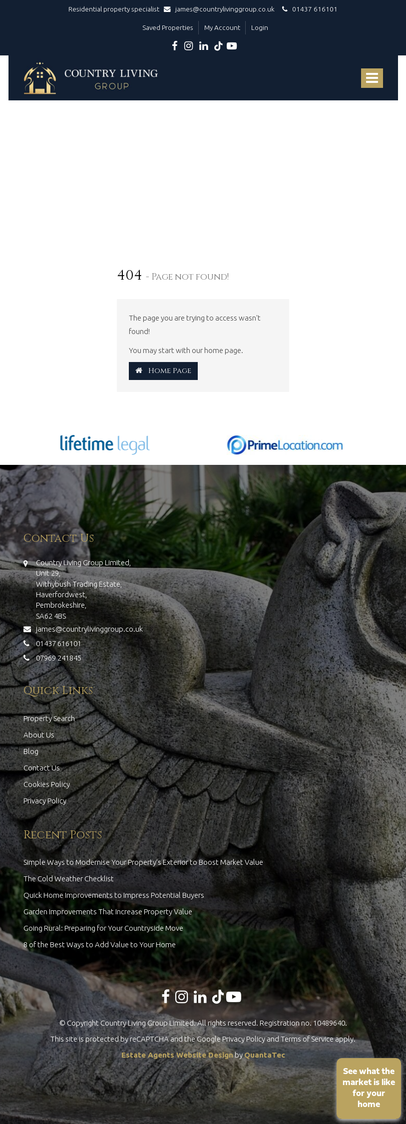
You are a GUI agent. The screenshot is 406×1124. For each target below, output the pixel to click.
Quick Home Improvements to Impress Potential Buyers (113, 895)
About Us (38, 735)
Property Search (49, 718)
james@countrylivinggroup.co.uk (221, 9)
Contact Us (41, 767)
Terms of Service (307, 1039)
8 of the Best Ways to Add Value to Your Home (99, 944)
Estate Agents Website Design (177, 1055)
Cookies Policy (46, 784)
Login (259, 27)
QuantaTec (264, 1055)
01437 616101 (308, 9)
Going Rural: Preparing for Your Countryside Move (103, 928)
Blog (30, 751)
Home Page (163, 371)
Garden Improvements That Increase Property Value (107, 911)
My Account (222, 27)
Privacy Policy (44, 800)
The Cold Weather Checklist (68, 878)
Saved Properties (167, 27)
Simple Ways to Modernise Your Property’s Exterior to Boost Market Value (143, 862)
